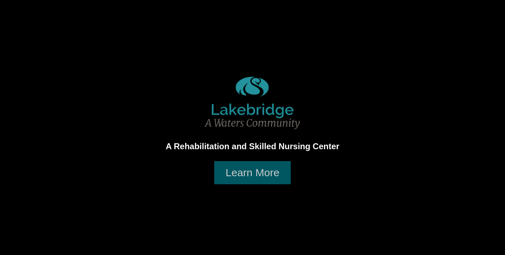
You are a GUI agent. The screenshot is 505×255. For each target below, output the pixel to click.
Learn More (252, 172)
